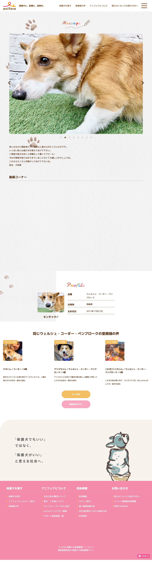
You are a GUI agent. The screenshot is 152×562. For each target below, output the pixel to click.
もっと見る (76, 394)
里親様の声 (80, 5)
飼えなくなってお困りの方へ (125, 5)
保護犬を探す (65, 5)
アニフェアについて (99, 5)
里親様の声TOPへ (76, 404)
